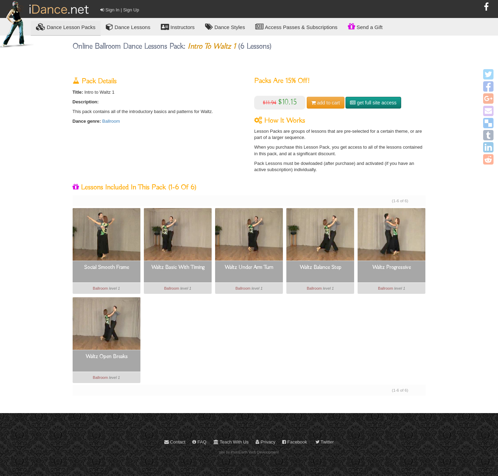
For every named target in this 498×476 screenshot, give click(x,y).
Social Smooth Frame (106, 267)
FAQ (199, 442)
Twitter (324, 442)
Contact (174, 442)
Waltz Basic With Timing (177, 267)
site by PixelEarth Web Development (249, 452)
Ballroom (111, 121)
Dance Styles (225, 26)
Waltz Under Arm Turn (248, 267)
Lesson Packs (65, 26)
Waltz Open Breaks (106, 356)
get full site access (373, 102)
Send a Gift (365, 26)
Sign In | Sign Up (119, 9)
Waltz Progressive (391, 267)
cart (325, 102)
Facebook (294, 442)
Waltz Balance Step (320, 267)
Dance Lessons (128, 26)
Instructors (178, 26)
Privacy (265, 442)
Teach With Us (231, 442)
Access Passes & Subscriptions (296, 26)
